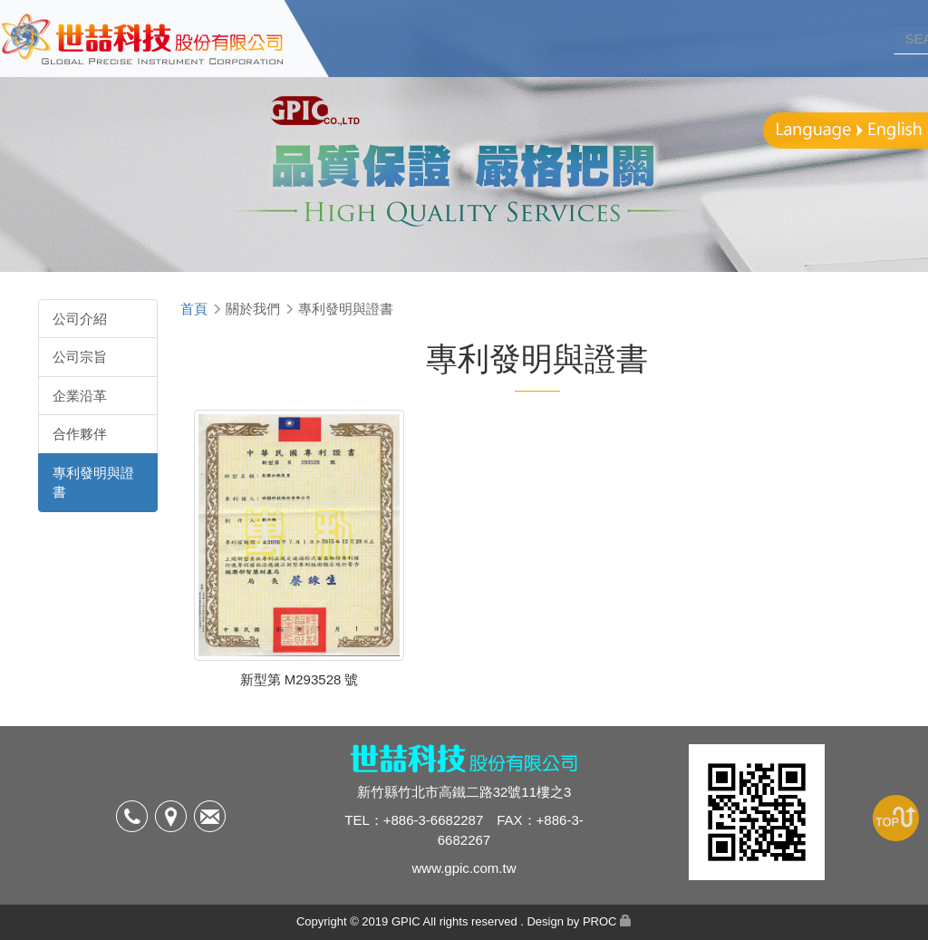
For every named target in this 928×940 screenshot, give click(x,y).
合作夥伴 (80, 433)
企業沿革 (80, 395)
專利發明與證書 (93, 482)
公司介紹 (80, 318)
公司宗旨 (80, 356)
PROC (600, 921)
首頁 (194, 308)
